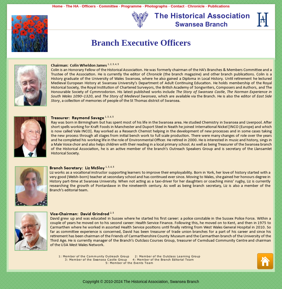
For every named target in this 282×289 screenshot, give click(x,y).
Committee (109, 6)
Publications (219, 6)
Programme (132, 6)
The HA (73, 6)
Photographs (157, 6)
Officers (89, 6)
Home (58, 6)
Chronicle (196, 6)
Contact (178, 6)
